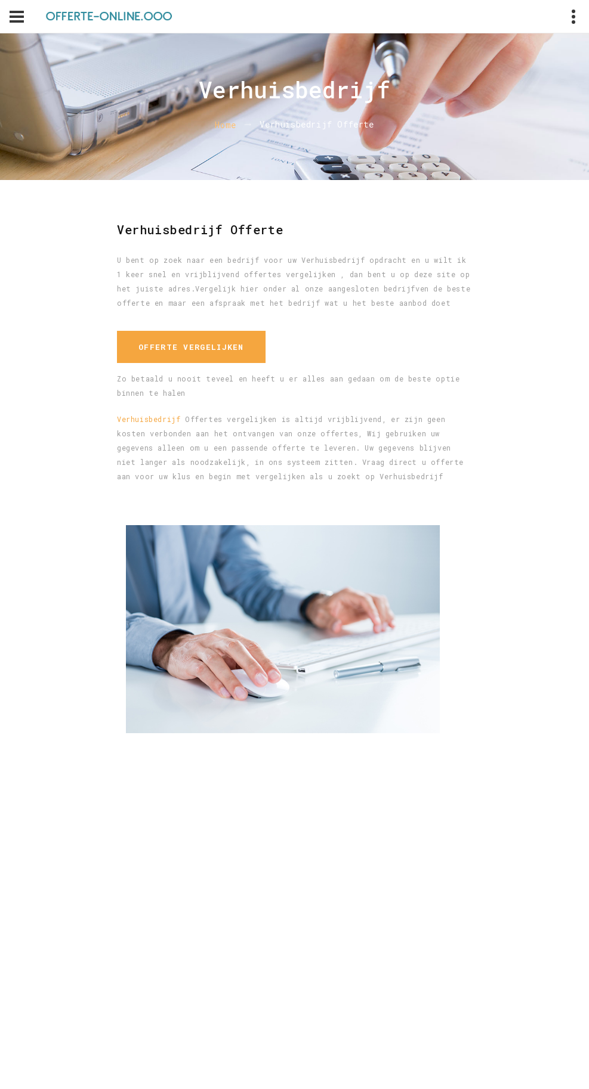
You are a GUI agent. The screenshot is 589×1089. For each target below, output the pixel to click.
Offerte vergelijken (191, 347)
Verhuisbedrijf (148, 419)
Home (225, 125)
